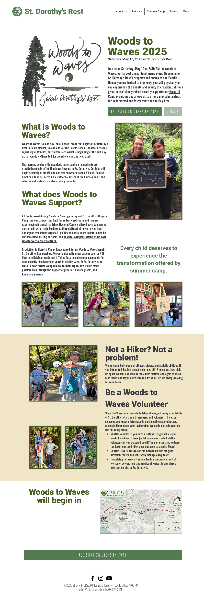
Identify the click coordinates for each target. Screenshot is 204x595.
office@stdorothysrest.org (92, 589)
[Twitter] (101, 578)
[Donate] (173, 111)
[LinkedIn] (109, 578)
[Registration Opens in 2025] (135, 111)
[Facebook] (92, 578)
